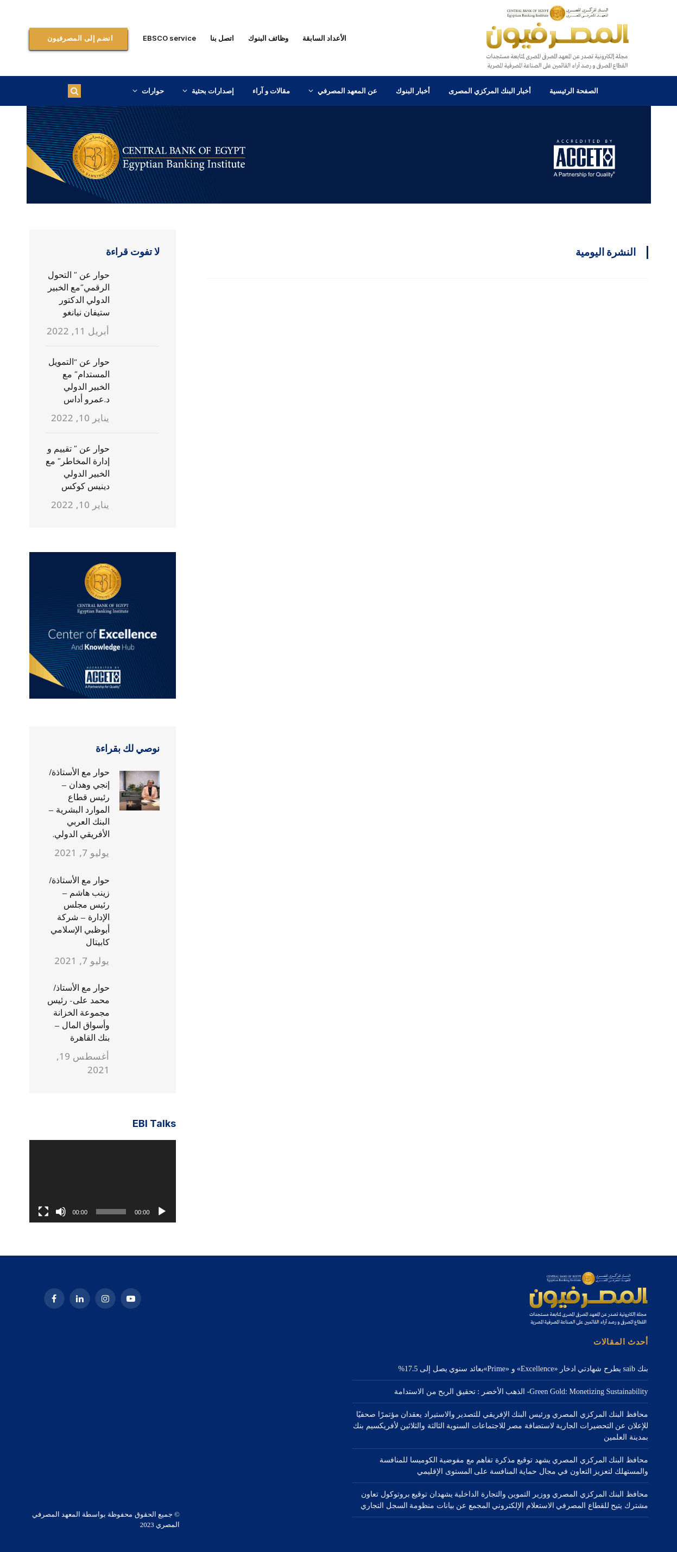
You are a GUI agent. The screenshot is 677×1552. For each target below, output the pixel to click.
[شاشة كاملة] (43, 1211)
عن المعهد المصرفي (347, 90)
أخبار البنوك (413, 90)
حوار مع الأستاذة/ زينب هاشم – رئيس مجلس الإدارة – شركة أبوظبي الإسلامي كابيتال (79, 911)
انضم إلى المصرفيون (80, 38)
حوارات (153, 90)
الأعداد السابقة (324, 38)
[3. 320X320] (102, 696)
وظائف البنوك (268, 38)
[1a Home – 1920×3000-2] (339, 201)
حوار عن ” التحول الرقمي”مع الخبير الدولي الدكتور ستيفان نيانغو (79, 294)
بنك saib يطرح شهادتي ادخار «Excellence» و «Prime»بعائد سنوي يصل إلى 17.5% (523, 1369)
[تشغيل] (161, 1211)
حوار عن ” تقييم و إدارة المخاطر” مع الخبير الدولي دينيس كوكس (78, 467)
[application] (102, 1181)
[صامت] (60, 1211)
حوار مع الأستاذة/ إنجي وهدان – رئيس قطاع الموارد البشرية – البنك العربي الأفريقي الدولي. (79, 803)
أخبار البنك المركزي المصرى (489, 90)
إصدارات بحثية (213, 90)
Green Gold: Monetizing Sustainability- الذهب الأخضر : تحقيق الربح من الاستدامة (521, 1392)
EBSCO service (169, 38)
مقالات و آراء (271, 90)
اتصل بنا (222, 38)
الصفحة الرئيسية (573, 90)
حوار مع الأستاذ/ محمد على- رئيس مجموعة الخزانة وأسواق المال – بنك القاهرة (78, 1013)
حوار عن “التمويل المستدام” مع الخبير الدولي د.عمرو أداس (79, 380)
